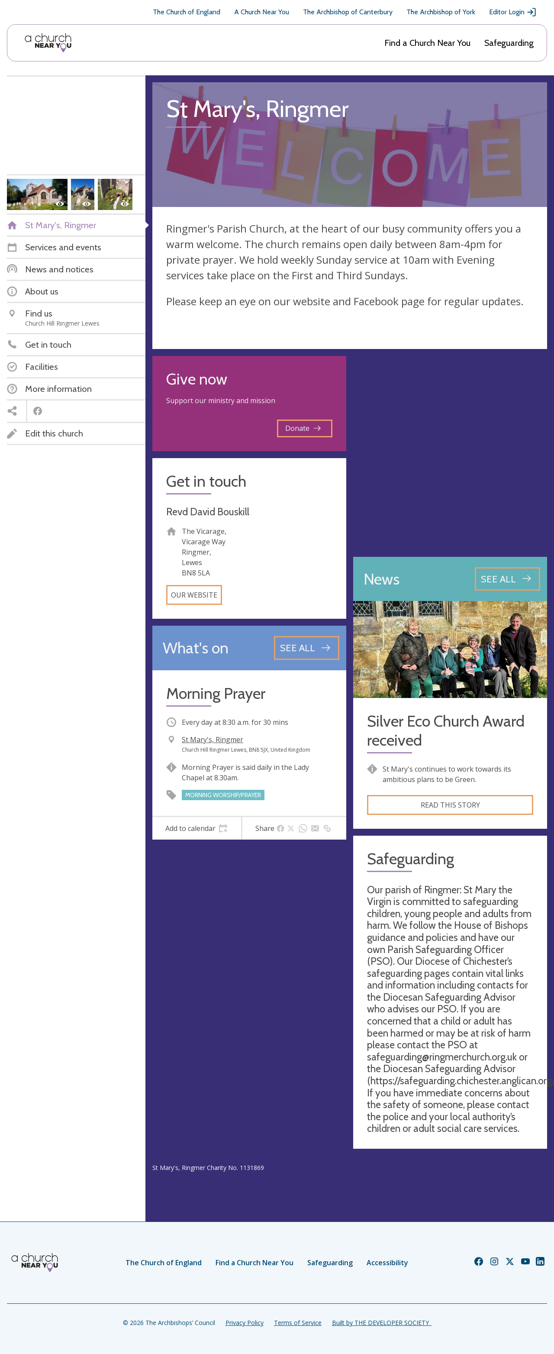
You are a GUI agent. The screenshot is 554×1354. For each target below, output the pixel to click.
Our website (194, 595)
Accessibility (387, 1262)
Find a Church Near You (427, 43)
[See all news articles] (507, 579)
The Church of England (186, 12)
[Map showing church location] (450, 453)
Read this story (450, 805)
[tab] (196, 828)
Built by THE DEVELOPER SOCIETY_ (382, 1322)
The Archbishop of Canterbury (348, 12)
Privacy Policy (244, 1322)
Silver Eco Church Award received (446, 730)
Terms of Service (298, 1322)
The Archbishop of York (440, 12)
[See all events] (306, 647)
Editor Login (513, 12)
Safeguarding (509, 43)
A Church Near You (261, 12)
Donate (303, 428)
